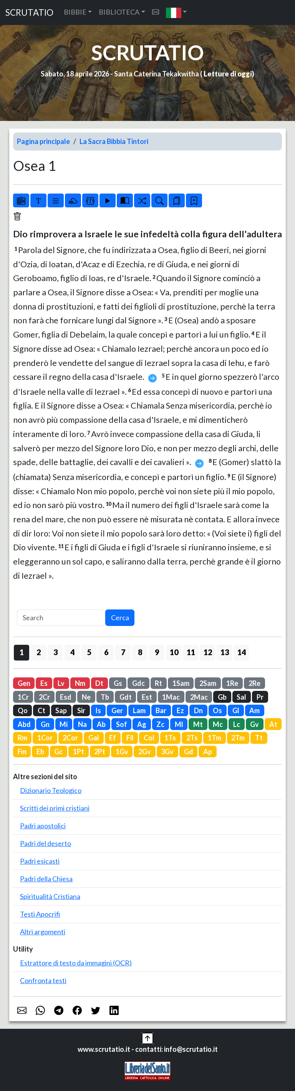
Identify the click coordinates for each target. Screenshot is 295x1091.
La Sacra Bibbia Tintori (114, 141)
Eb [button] (40, 751)
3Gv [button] (167, 751)
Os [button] (217, 710)
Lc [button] (236, 724)
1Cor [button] (45, 737)
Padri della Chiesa (46, 878)
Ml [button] (179, 724)
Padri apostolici (43, 825)
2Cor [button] (70, 737)
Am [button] (254, 710)
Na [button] (82, 724)
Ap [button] (207, 751)
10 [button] (174, 652)
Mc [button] (218, 724)
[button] (176, 12)
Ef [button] (112, 737)
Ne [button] (86, 697)
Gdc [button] (138, 683)
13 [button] (224, 652)
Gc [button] (58, 751)
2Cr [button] (44, 697)
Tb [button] (105, 697)
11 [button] (191, 652)
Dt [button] (99, 683)
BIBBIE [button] (75, 12)
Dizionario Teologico (50, 790)
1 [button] (22, 652)
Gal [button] (93, 737)
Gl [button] (235, 710)
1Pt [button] (78, 751)
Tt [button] (259, 737)
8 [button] (140, 652)
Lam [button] (139, 710)
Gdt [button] (125, 697)
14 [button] (241, 652)
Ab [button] (101, 724)
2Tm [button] (238, 737)
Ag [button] (141, 724)
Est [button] (147, 697)
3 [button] (55, 652)
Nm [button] (80, 683)
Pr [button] (260, 697)
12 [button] (208, 652)
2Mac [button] (199, 697)
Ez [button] (180, 710)
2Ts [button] (192, 737)
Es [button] (44, 683)
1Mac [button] (171, 697)
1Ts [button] (170, 737)
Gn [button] (45, 724)
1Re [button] (232, 683)
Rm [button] (22, 737)
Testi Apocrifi (40, 914)
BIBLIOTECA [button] (119, 12)
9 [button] (157, 652)
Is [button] (98, 710)
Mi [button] (64, 724)
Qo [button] (23, 710)
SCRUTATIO (29, 12)
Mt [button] (198, 724)
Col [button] (149, 737)
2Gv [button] (144, 751)
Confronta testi (43, 980)
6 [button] (106, 652)
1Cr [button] (23, 697)
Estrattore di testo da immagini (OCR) (76, 963)
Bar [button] (161, 710)
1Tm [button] (214, 737)
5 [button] (89, 652)
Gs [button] (118, 683)
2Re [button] (254, 683)
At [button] (273, 724)
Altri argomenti (42, 931)
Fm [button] (22, 751)
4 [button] (72, 652)
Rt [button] (158, 683)
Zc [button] (160, 724)
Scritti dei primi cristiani (54, 808)
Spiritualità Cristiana (50, 896)
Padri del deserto (45, 843)
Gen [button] (24, 683)
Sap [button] (61, 710)
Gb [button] (222, 697)
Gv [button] (254, 724)
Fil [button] (130, 737)
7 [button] (123, 652)
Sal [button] (241, 697)
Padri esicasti (40, 861)
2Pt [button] (99, 751)
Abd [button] (24, 724)
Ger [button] (117, 710)
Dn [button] (198, 710)
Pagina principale (43, 141)
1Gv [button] (122, 751)
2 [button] (38, 652)
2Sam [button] (207, 683)
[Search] (61, 617)
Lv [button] (61, 683)
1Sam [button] (180, 683)
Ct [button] (41, 710)
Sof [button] (121, 724)
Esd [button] (65, 697)
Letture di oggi (228, 74)
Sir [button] (81, 710)
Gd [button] (188, 751)
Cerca (120, 617)
